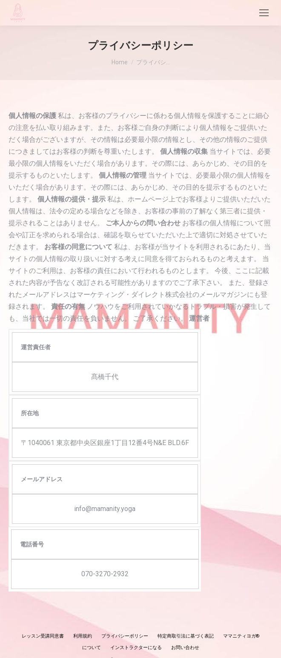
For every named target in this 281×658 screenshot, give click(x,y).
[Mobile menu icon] (263, 12)
